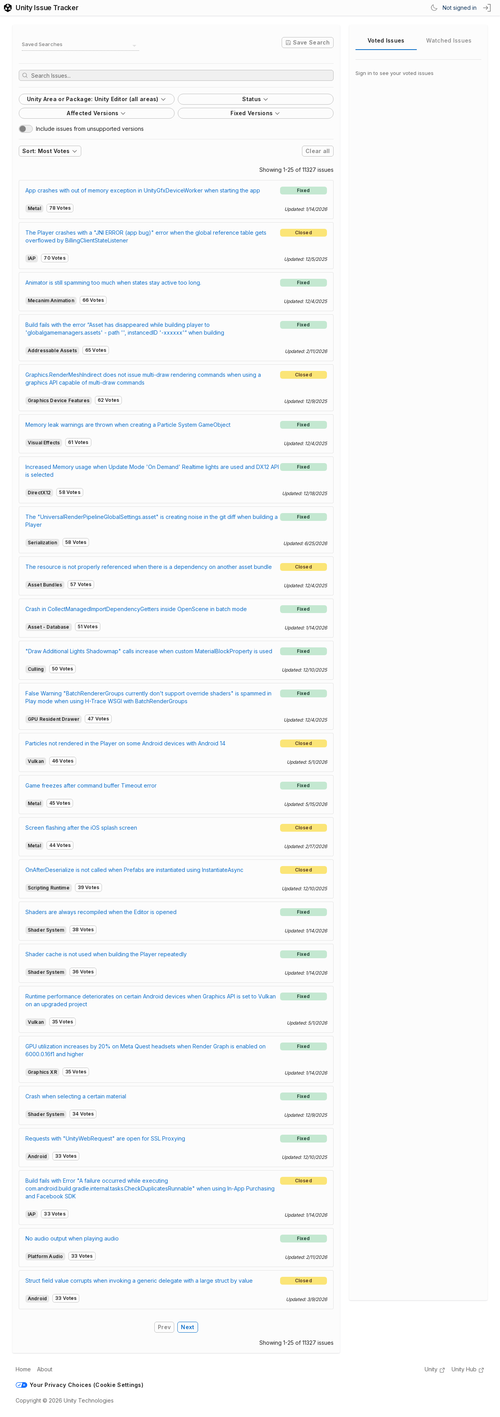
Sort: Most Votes (50, 151)
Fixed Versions (255, 113)
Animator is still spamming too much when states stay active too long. (113, 282)
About (44, 1369)
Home (23, 1369)
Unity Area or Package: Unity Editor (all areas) (96, 99)
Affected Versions (96, 113)
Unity (435, 1369)
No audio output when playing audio (72, 1238)
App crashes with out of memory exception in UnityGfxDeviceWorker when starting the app (142, 190)
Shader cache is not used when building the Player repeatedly (106, 954)
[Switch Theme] (434, 7)
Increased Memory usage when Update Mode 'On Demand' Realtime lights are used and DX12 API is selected (152, 470)
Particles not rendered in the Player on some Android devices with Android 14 (125, 743)
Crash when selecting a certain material (75, 1096)
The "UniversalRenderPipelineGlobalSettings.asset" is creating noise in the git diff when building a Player (151, 520)
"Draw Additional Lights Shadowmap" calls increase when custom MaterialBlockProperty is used (148, 651)
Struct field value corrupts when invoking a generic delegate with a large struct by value (139, 1280)
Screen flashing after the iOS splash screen (81, 827)
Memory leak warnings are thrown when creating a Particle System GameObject (127, 424)
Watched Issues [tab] (448, 40)
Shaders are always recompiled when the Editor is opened (101, 912)
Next (187, 1327)
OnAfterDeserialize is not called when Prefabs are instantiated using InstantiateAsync (134, 869)
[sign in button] (487, 8)
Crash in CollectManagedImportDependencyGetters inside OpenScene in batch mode (136, 609)
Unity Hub (468, 1369)
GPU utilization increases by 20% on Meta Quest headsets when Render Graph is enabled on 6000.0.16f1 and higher (145, 1050)
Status (255, 99)
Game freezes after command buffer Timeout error (91, 785)
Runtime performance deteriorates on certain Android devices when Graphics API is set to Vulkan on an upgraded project (150, 1000)
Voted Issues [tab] (386, 40)
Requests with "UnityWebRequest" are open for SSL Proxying (105, 1138)
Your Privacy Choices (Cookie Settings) (79, 1384)
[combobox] (80, 46)
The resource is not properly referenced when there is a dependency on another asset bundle (148, 566)
